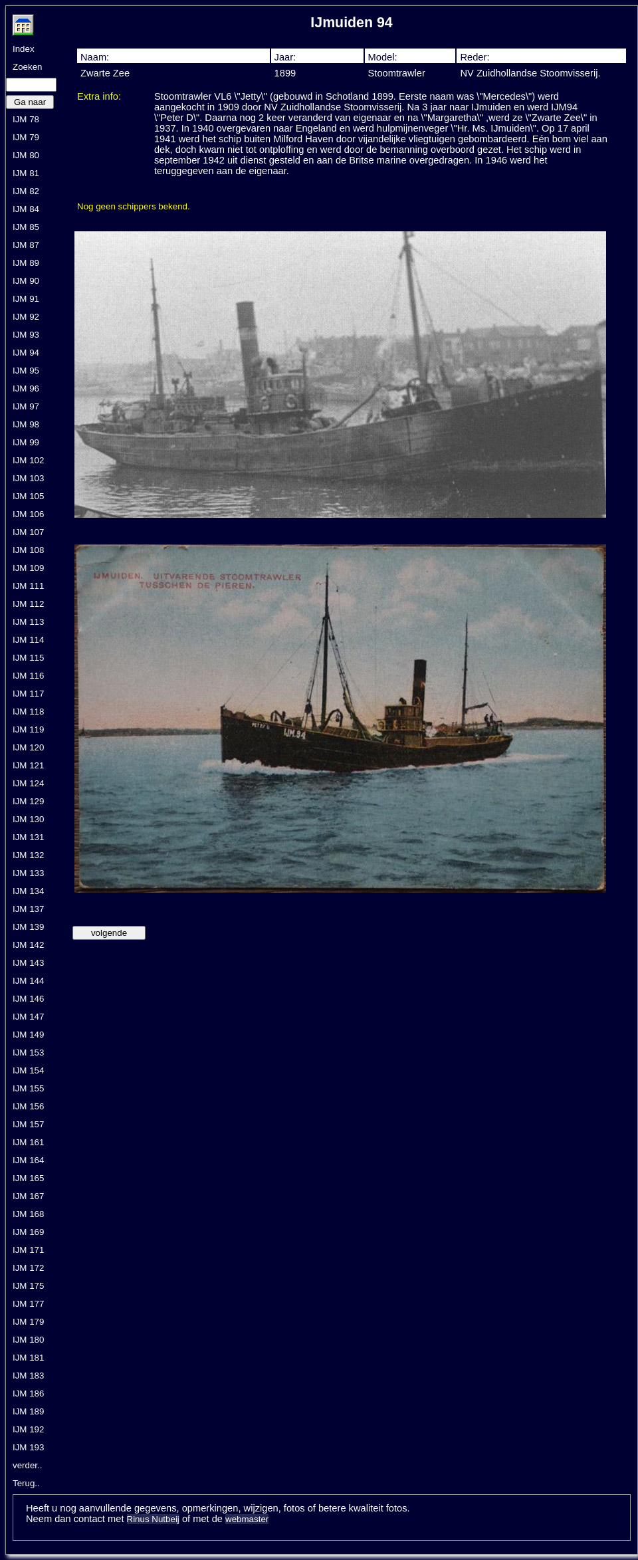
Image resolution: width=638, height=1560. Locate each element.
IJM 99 (26, 442)
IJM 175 (28, 1286)
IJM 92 (26, 317)
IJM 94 (26, 353)
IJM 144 (28, 981)
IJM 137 (28, 909)
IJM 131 (28, 837)
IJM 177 (28, 1304)
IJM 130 (28, 819)
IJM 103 (28, 478)
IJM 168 (28, 1214)
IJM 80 (26, 155)
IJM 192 (28, 1429)
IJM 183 (28, 1376)
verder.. (27, 1465)
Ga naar (30, 102)
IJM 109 (28, 568)
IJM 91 (26, 299)
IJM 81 (26, 173)
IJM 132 (28, 855)
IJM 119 (28, 729)
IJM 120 (28, 747)
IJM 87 (26, 245)
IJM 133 (28, 873)
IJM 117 (28, 694)
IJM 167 (28, 1196)
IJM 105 (28, 496)
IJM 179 (28, 1322)
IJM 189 (28, 1411)
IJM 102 (28, 460)
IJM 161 (28, 1142)
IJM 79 (26, 137)
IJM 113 (28, 622)
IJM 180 (28, 1340)
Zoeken (27, 67)
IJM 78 (26, 119)
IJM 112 (28, 604)
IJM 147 (28, 1017)
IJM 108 (28, 550)
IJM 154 (28, 1070)
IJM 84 (26, 209)
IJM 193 (28, 1447)
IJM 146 (28, 999)
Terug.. (26, 1483)
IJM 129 (28, 801)
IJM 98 (26, 424)
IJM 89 (26, 263)
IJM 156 (28, 1106)
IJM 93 (26, 335)
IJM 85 (26, 227)
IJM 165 (28, 1178)
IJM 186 (28, 1393)
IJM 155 (28, 1088)
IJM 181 (28, 1358)
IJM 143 (28, 963)
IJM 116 (28, 676)
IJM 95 (26, 371)
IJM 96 (26, 388)
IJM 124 (28, 783)
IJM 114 (28, 640)
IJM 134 (28, 891)
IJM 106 (28, 514)
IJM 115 (28, 658)
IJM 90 (26, 281)
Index (24, 49)
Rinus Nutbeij (153, 1519)
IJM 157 (28, 1124)
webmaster (246, 1519)
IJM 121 (28, 765)
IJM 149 (28, 1035)
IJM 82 (26, 191)
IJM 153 (28, 1053)
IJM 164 (28, 1160)
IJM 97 (26, 406)
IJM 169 (28, 1232)
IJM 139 (28, 927)
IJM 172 (28, 1268)
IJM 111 (28, 586)
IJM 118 (28, 712)
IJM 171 (28, 1250)
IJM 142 (28, 945)
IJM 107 (28, 532)
